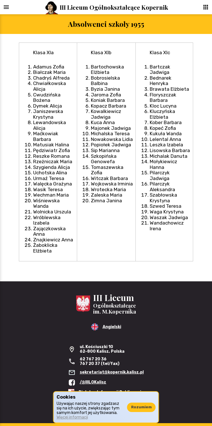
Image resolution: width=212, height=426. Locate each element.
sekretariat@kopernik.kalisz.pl (112, 372)
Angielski (112, 326)
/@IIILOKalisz (93, 382)
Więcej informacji (72, 417)
